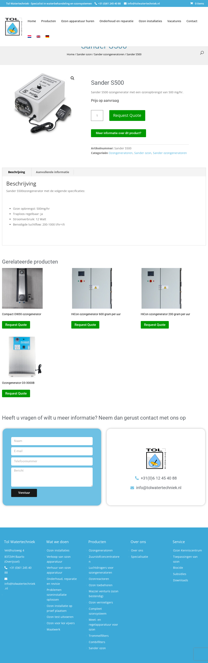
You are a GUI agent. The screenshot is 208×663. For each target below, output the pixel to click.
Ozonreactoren (99, 579)
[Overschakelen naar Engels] (38, 38)
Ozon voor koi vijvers (61, 623)
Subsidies (179, 574)
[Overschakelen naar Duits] (47, 38)
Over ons (137, 550)
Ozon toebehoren (101, 585)
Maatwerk (53, 629)
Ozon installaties (150, 21)
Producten (48, 21)
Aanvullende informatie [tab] (52, 172)
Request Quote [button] (16, 325)
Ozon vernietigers (101, 602)
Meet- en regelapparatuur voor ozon (103, 624)
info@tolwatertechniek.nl (19, 583)
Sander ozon (84, 54)
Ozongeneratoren (121, 153)
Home (32, 21)
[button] (72, 78)
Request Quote (127, 115)
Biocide (178, 568)
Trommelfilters (99, 636)
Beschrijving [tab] (16, 172)
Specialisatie (139, 557)
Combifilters (97, 642)
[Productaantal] (97, 115)
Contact (191, 21)
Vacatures (174, 21)
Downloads (180, 580)
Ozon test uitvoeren (60, 617)
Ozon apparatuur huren (77, 21)
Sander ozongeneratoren (109, 54)
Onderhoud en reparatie (116, 21)
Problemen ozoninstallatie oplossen (57, 594)
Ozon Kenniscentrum (187, 550)
